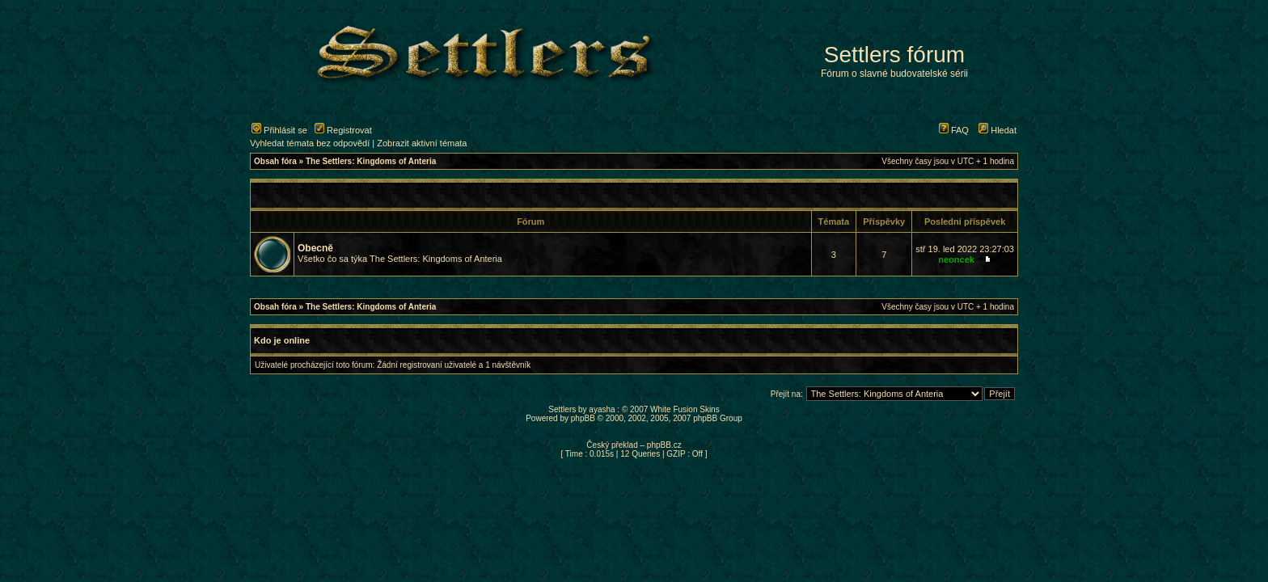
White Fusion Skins (685, 409)
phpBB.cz (664, 445)
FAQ (954, 130)
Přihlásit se (279, 130)
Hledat (997, 130)
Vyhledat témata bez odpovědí (310, 143)
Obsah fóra (275, 161)
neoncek (956, 259)
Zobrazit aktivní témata (422, 143)
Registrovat (343, 130)
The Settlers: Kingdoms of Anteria (371, 161)
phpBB (583, 418)
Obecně (315, 248)
